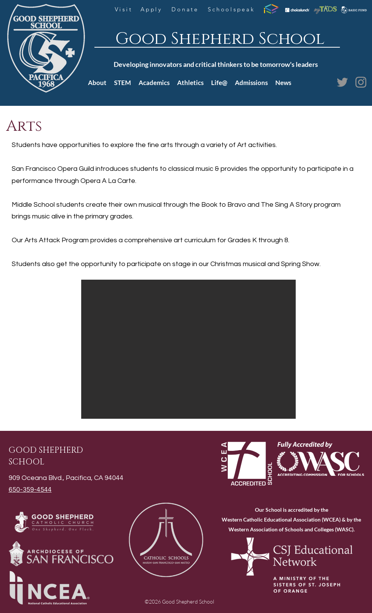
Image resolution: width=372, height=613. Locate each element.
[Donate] (186, 9)
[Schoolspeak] (232, 9)
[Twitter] (342, 82)
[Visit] (124, 9)
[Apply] (152, 9)
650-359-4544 (30, 489)
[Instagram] (360, 82)
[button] (188, 349)
